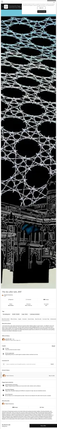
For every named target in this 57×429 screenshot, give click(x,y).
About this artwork (5, 319)
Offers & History (13, 319)
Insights (19, 319)
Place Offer (43, 425)
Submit (52, 364)
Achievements (53, 319)
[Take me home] (2, 2)
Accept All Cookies (42, 11)
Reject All (41, 7)
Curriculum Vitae (45, 319)
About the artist (38, 319)
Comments (24, 319)
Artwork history (31, 319)
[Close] (54, 2)
